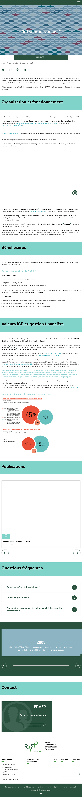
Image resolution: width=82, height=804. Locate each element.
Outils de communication (10, 786)
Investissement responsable (33, 767)
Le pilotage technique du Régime (10, 778)
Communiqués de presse (10, 784)
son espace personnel (38, 212)
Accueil (4, 63)
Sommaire (40, 57)
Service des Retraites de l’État (12, 126)
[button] (41, 588)
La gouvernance (7, 774)
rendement (5, 348)
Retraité (64, 766)
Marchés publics (28, 794)
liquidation (12, 350)
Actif (55, 766)
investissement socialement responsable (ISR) (17, 364)
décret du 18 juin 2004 (53, 354)
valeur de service (57, 224)
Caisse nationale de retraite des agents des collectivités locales (37, 123)
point (68, 224)
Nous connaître (7, 766)
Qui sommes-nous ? (8, 771)
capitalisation (33, 210)
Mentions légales (52, 794)
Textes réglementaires (9, 781)
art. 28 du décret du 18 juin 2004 (50, 356)
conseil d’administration (12, 134)
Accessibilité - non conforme (41, 797)
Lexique (40, 794)
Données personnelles (69, 794)
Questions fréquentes (12, 794)
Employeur (76, 766)
